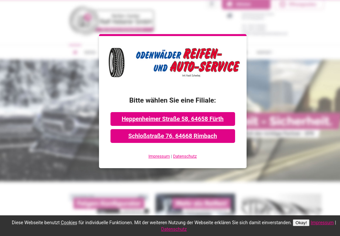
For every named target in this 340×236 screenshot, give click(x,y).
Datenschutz (185, 156)
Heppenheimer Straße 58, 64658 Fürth (173, 118)
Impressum (159, 156)
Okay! (301, 222)
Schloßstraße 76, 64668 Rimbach (172, 135)
